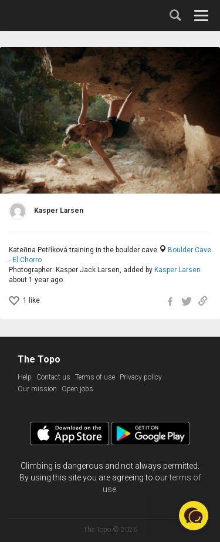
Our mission (37, 389)
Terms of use (95, 377)
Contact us (53, 377)
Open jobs (77, 389)
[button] (193, 515)
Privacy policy (141, 377)
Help (25, 377)
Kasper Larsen (177, 270)
